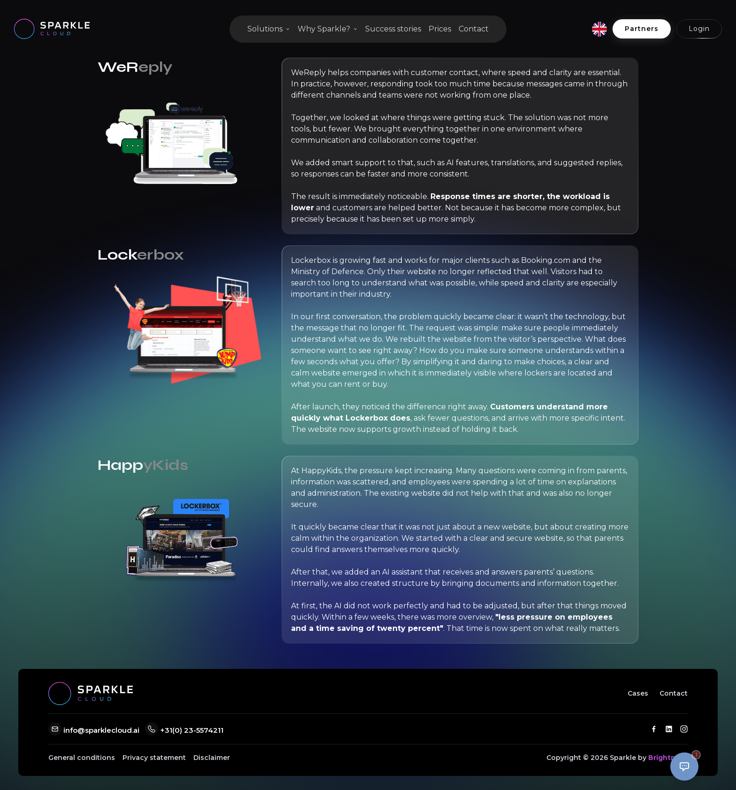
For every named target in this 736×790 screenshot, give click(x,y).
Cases (638, 693)
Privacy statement (154, 757)
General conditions (81, 757)
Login (699, 28)
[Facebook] (654, 729)
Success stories (393, 28)
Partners (642, 28)
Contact (474, 28)
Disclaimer (211, 757)
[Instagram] (684, 729)
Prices (440, 28)
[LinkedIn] (669, 729)
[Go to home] (52, 29)
